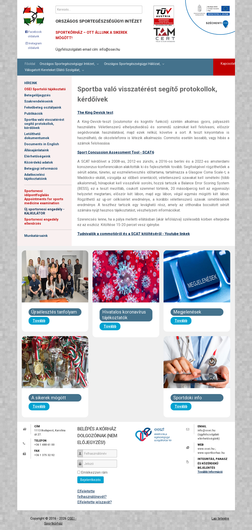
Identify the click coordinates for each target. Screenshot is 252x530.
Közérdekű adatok (38, 162)
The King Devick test (95, 112)
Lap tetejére (220, 518)
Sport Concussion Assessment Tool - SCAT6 (115, 152)
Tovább (39, 320)
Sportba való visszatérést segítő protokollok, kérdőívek (44, 124)
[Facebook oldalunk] (33, 34)
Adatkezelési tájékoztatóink (35, 177)
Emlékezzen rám (94, 472)
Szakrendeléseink (38, 101)
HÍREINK (30, 83)
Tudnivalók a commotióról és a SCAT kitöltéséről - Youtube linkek (133, 234)
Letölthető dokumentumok (36, 136)
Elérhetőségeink (37, 156)
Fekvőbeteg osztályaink (42, 107)
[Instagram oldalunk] (33, 45)
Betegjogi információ (41, 169)
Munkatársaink (36, 236)
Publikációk (33, 114)
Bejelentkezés (90, 480)
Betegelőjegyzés (37, 95)
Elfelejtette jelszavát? (94, 502)
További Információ (210, 471)
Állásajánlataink (36, 150)
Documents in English (41, 144)
